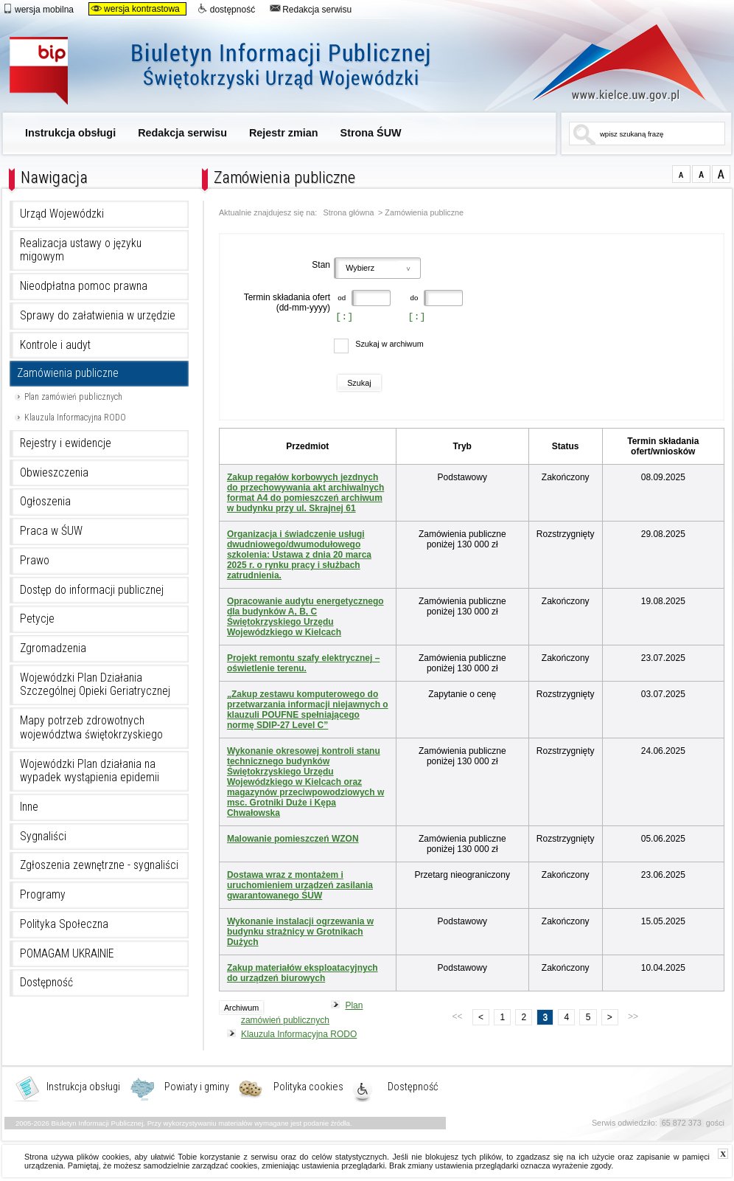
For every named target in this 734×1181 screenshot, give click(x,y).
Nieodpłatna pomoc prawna (83, 286)
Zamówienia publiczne (68, 373)
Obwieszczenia (54, 472)
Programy (43, 894)
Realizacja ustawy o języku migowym (80, 250)
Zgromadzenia (53, 648)
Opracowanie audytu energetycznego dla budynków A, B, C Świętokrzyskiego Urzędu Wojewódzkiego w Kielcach (305, 616)
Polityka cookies (308, 1087)
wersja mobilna (38, 9)
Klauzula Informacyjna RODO (75, 417)
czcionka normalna (681, 174)
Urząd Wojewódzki (62, 214)
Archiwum (241, 1007)
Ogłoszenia (45, 501)
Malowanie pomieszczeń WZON (293, 839)
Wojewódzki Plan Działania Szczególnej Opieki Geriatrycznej (95, 685)
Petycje (37, 619)
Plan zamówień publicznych (73, 397)
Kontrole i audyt (55, 345)
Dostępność (46, 982)
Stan (321, 265)
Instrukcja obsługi (70, 133)
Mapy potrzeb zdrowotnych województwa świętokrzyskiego (91, 727)
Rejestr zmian (283, 133)
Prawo (34, 560)
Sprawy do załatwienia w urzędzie (97, 315)
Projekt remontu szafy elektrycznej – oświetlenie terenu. (303, 663)
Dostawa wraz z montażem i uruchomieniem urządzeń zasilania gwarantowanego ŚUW (300, 885)
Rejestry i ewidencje (65, 443)
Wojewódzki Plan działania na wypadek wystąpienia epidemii (89, 771)
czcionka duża (721, 174)
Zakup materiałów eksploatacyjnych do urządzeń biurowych (302, 973)
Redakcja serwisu (311, 9)
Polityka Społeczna (64, 924)
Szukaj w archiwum (389, 343)
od (341, 298)
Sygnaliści (43, 836)
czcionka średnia (701, 174)
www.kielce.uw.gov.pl (608, 62)
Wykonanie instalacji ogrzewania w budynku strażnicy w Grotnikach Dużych (300, 931)
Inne (29, 807)
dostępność (226, 9)
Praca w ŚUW (51, 531)
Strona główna (349, 213)
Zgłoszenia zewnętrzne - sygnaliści (99, 865)
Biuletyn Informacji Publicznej (236, 72)
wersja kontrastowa (135, 9)
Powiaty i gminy (196, 1087)
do (414, 298)
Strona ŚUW (371, 133)
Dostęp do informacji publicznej (92, 590)
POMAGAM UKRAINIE (67, 953)
